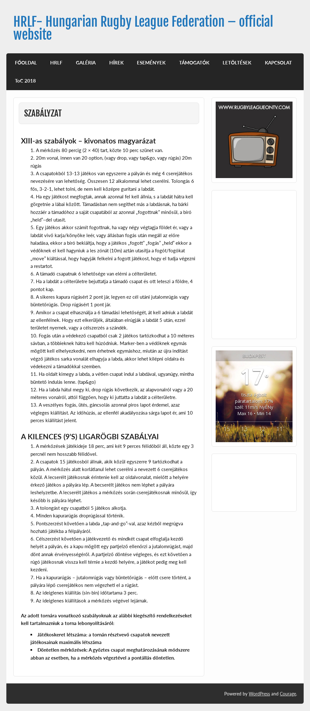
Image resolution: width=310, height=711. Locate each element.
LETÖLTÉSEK (237, 62)
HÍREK (116, 62)
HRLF (56, 62)
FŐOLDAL (26, 62)
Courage (288, 693)
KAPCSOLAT (278, 62)
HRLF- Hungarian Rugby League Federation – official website (143, 28)
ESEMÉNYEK (151, 62)
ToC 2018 (25, 80)
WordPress (259, 693)
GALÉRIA (86, 62)
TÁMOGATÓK (194, 62)
